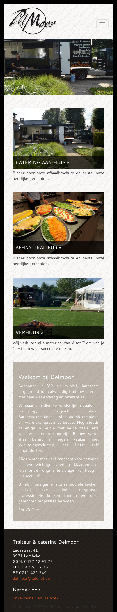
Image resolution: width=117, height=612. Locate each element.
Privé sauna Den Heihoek (35, 597)
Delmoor (32, 19)
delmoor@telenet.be (31, 578)
